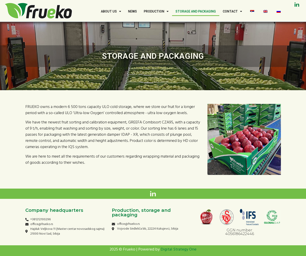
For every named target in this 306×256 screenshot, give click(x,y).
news (132, 11)
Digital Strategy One (178, 249)
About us (111, 11)
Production (156, 11)
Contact (232, 11)
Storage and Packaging (195, 11)
